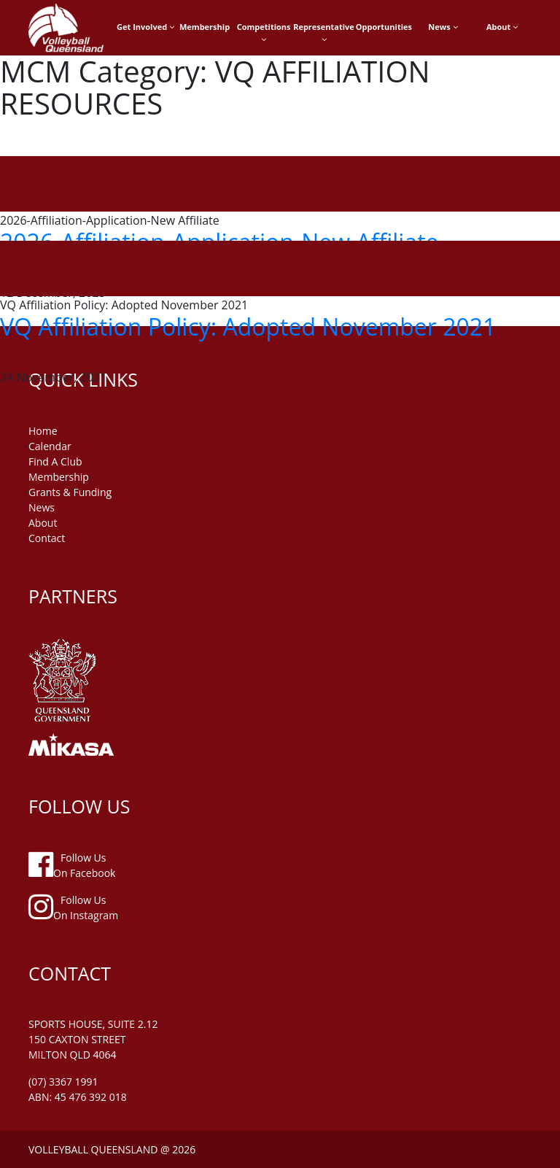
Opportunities (384, 26)
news (41, 507)
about (42, 523)
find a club (55, 461)
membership (58, 477)
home (43, 431)
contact (46, 538)
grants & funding (70, 492)
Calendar (49, 446)
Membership (204, 26)
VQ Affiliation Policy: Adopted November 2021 (248, 326)
